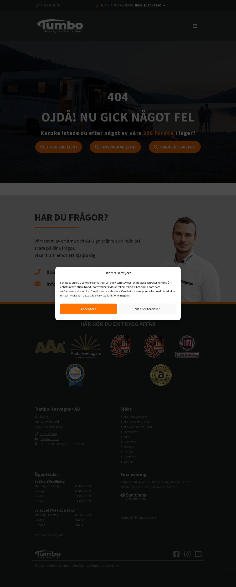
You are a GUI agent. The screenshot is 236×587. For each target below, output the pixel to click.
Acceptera (88, 309)
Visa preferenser (147, 309)
